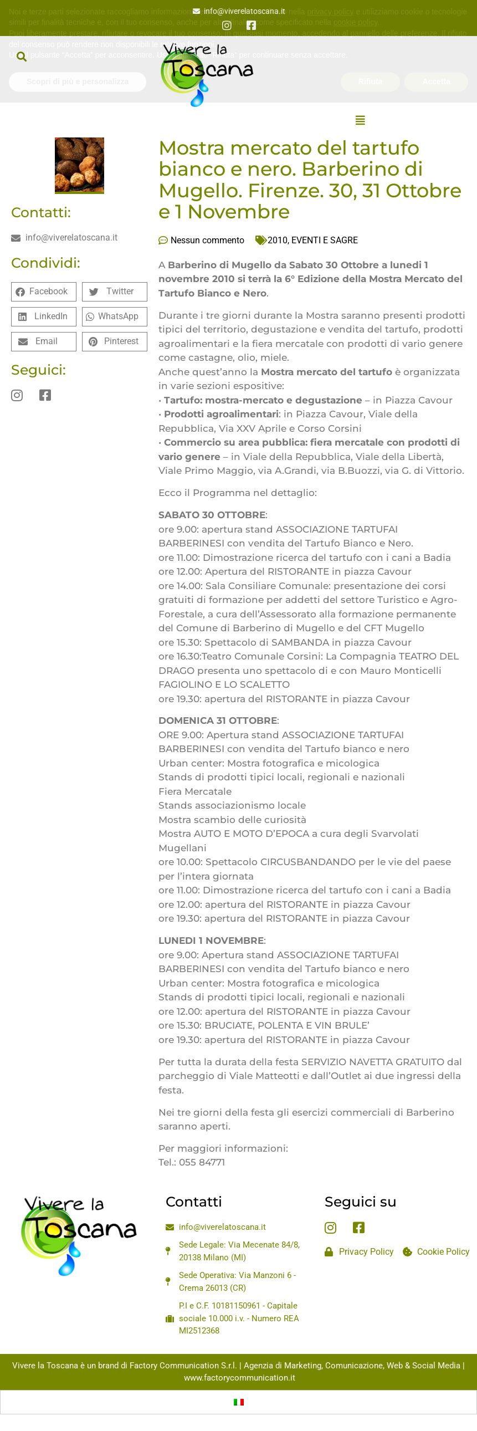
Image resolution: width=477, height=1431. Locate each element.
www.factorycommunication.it (239, 1378)
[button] (21, 56)
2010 (278, 240)
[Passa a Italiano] (238, 1402)
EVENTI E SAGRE (324, 240)
